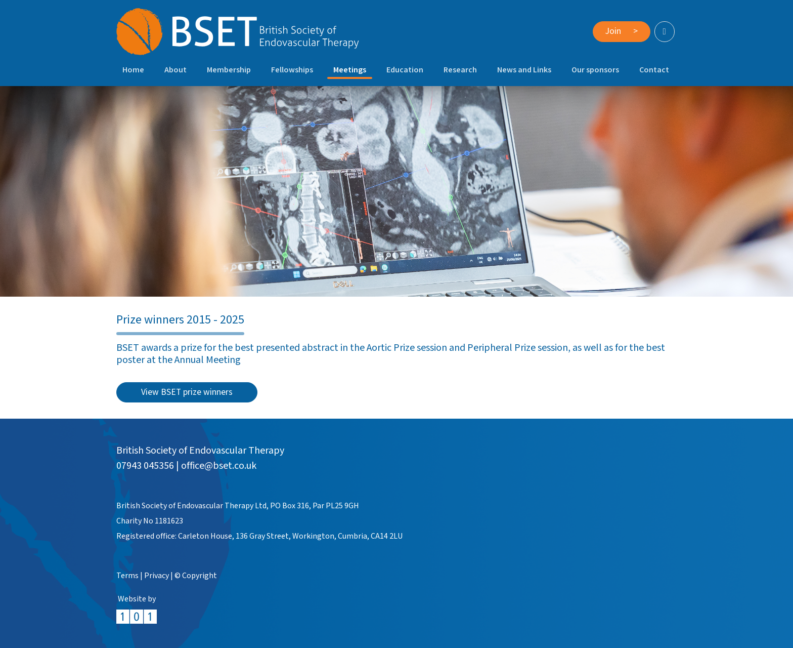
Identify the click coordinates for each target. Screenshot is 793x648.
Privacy (156, 576)
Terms (127, 576)
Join (621, 31)
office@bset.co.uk (218, 465)
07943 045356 (145, 465)
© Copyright (195, 576)
